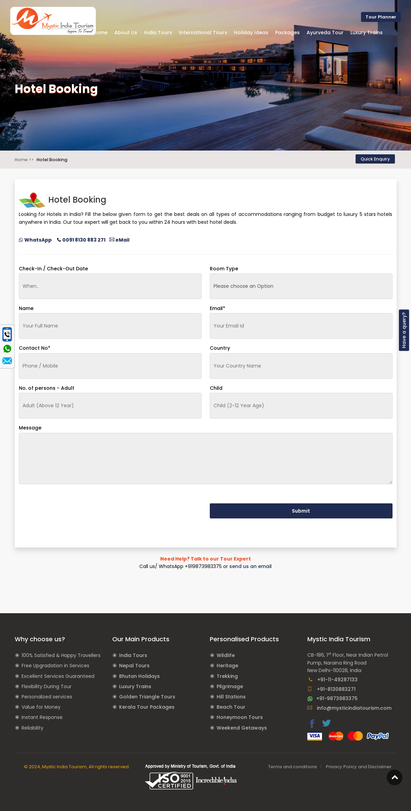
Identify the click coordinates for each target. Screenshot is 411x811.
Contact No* (34, 348)
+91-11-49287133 (332, 679)
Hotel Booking (52, 160)
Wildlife (226, 655)
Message (30, 427)
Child (216, 388)
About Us (125, 32)
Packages (287, 32)
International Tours (203, 32)
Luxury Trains (135, 686)
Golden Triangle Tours (147, 696)
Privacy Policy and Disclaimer (358, 766)
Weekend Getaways (242, 727)
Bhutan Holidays (139, 676)
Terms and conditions (292, 766)
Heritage (227, 665)
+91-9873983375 (332, 698)
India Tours (133, 655)
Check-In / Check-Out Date (53, 268)
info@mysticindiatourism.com (349, 708)
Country (220, 348)
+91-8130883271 (331, 689)
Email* (217, 308)
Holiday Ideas (251, 32)
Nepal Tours (134, 665)
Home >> (24, 160)
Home (100, 32)
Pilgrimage (230, 686)
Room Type (224, 268)
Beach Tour (231, 707)
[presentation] (71, 503)
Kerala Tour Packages (147, 707)
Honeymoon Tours (240, 717)
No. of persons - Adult (46, 388)
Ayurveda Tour (325, 32)
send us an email (250, 566)
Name (26, 308)
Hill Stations (231, 696)
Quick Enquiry (375, 159)
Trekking (227, 676)
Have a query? (404, 330)
